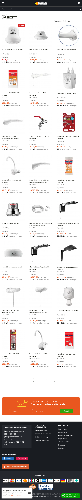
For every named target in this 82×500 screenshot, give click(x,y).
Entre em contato (41, 431)
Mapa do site (62, 438)
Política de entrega (41, 437)
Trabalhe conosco (64, 442)
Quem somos (62, 429)
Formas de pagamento (43, 434)
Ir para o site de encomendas (15, 467)
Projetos (61, 448)
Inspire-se (61, 445)
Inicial (3, 15)
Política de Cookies (16, 496)
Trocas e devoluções (42, 440)
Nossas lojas (62, 432)
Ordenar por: (58, 21)
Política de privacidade (65, 435)
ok (29, 493)
